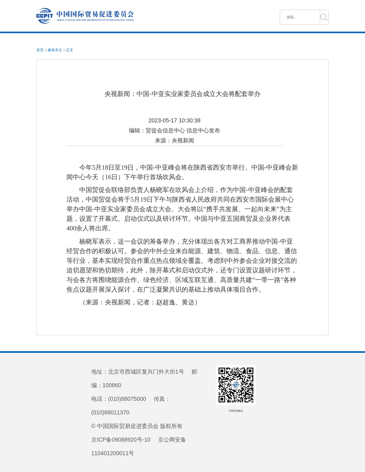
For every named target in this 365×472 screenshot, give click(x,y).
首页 (40, 50)
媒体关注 (55, 50)
